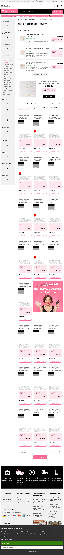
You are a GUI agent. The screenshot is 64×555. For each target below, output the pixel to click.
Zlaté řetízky (6, 80)
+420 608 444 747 (41, 1)
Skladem (21, 111)
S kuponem (54, 39)
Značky (7, 1)
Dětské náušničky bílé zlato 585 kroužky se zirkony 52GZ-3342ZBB (25, 243)
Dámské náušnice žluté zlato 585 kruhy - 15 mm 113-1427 (40, 158)
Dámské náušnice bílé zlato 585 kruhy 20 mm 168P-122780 (55, 368)
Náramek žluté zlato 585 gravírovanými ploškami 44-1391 (49, 83)
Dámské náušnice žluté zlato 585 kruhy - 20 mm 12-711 (55, 410)
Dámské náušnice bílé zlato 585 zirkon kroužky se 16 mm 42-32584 (54, 243)
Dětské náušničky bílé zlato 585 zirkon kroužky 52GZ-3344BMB (40, 369)
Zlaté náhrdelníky (8, 84)
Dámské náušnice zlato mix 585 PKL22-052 (25, 410)
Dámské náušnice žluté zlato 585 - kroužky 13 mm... (36, 63)
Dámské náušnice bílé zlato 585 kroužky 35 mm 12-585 (55, 158)
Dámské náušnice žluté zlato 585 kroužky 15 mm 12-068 (25, 117)
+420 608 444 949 (38, 509)
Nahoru (22, 451)
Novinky (32, 108)
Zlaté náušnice (7, 59)
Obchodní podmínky (23, 500)
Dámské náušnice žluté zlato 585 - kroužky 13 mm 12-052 (55, 117)
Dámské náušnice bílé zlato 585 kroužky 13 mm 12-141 (55, 326)
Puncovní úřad (6, 500)
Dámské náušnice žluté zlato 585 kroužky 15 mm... (35, 35)
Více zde (49, 96)
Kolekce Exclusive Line (8, 91)
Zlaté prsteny (7, 82)
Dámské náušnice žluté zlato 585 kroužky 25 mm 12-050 (24, 201)
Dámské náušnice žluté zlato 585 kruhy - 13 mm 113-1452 (40, 117)
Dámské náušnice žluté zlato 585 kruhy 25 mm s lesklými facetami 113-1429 (40, 201)
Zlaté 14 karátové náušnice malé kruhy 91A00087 (40, 410)
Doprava (12, 1)
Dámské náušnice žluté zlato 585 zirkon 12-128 (55, 200)
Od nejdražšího (41, 108)
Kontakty (32, 1)
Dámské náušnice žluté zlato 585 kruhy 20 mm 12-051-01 (40, 242)
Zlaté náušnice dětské (7, 87)
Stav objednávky (24, 1)
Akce (2, 1)
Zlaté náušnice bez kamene (8, 73)
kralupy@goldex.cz (38, 505)
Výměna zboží (6, 498)
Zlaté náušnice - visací (9, 65)
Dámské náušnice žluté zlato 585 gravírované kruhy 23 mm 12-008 (25, 159)
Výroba (17, 1)
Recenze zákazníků (8, 502)
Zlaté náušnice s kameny (9, 69)
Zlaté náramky (7, 78)
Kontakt (19, 498)
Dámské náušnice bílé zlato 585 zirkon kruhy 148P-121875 (24, 326)
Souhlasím (5, 543)
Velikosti (30, 11)
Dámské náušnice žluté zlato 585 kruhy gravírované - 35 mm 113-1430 (25, 285)
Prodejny (24, 11)
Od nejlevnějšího (52, 108)
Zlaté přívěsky (7, 76)
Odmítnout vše (32, 551)
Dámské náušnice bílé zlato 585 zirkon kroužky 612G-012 (24, 368)
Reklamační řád (21, 502)
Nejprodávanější (23, 108)
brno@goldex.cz (53, 503)
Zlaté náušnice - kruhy (9, 61)
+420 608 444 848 (54, 506)
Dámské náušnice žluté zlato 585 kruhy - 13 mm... (37, 49)
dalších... (40, 456)
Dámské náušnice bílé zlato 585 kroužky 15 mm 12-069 (40, 326)
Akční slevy (57, 12)
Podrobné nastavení (8, 547)
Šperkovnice (6, 94)
